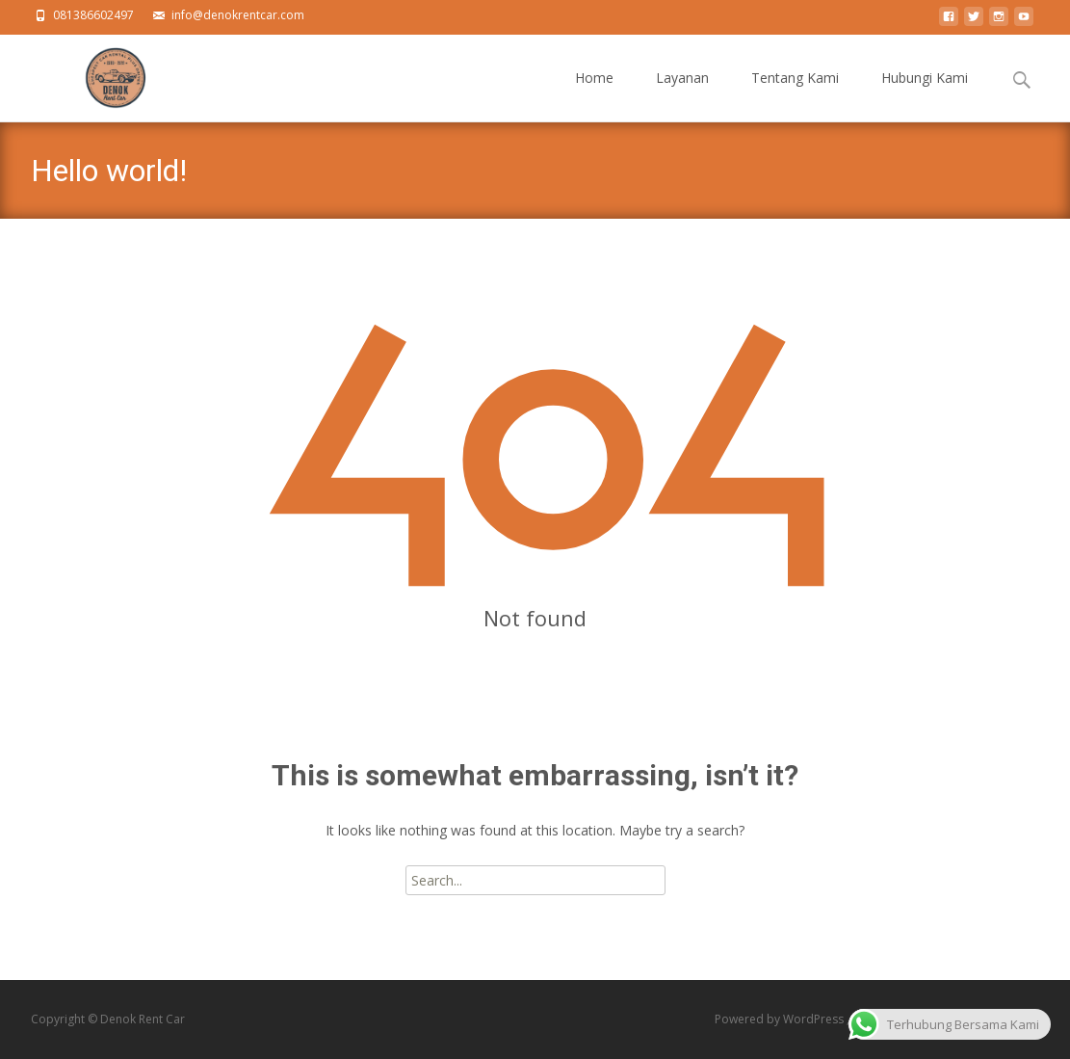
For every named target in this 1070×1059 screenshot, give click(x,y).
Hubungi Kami (924, 94)
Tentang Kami (795, 94)
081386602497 (93, 15)
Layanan (682, 94)
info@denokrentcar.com (237, 15)
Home (594, 94)
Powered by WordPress (781, 1019)
